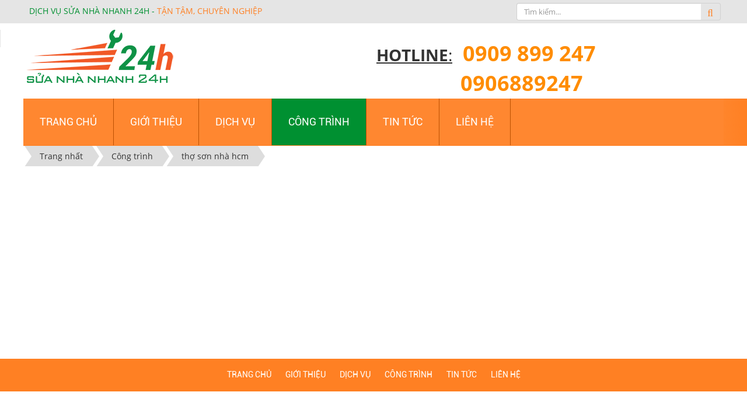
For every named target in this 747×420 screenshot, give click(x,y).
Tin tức (461, 374)
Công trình (408, 374)
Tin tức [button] (403, 122)
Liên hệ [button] (475, 122)
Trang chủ (249, 374)
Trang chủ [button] (68, 122)
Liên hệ (506, 374)
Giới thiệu (305, 374)
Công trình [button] (319, 122)
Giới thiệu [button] (156, 122)
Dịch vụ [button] (235, 122)
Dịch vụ (355, 374)
